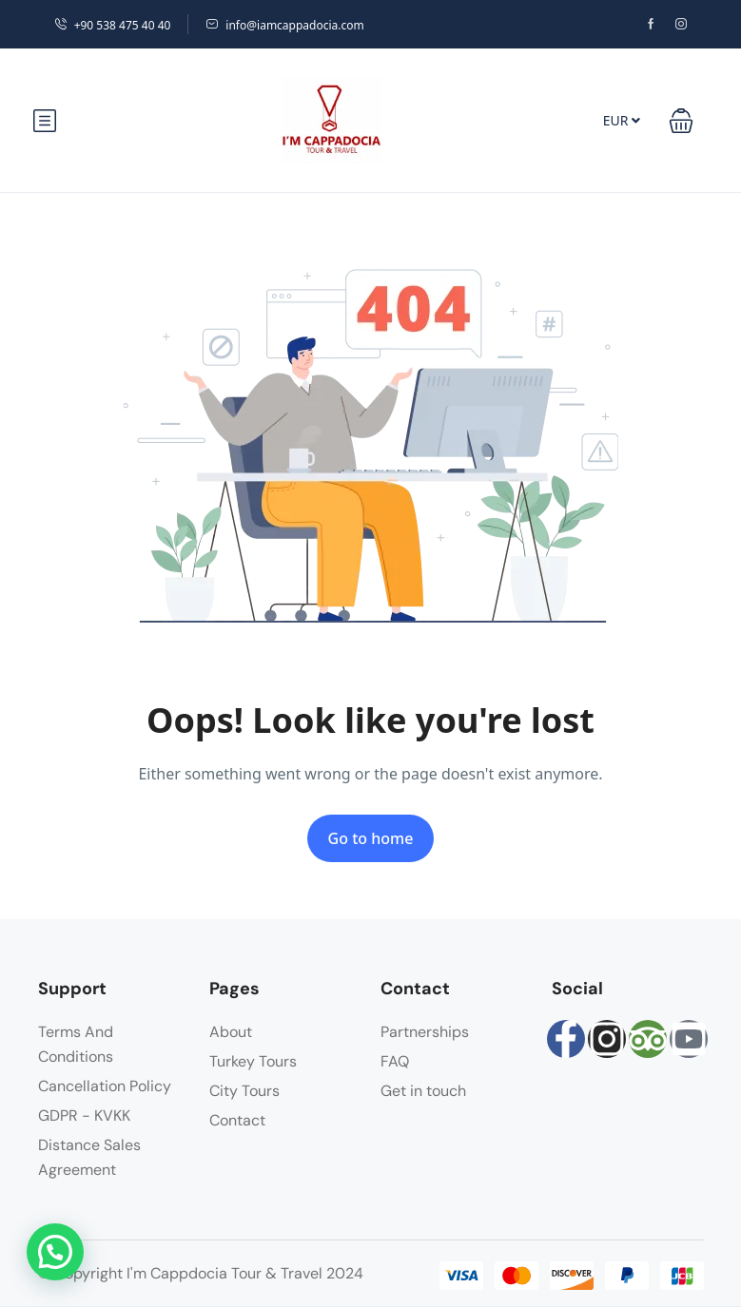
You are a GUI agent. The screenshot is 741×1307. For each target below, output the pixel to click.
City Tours (244, 1091)
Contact (237, 1120)
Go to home (371, 838)
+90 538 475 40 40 (112, 25)
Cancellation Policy (104, 1086)
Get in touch (423, 1091)
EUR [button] (621, 120)
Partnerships (424, 1032)
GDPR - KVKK (84, 1115)
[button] (681, 120)
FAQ (394, 1061)
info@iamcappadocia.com (284, 25)
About (230, 1032)
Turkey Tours (253, 1061)
